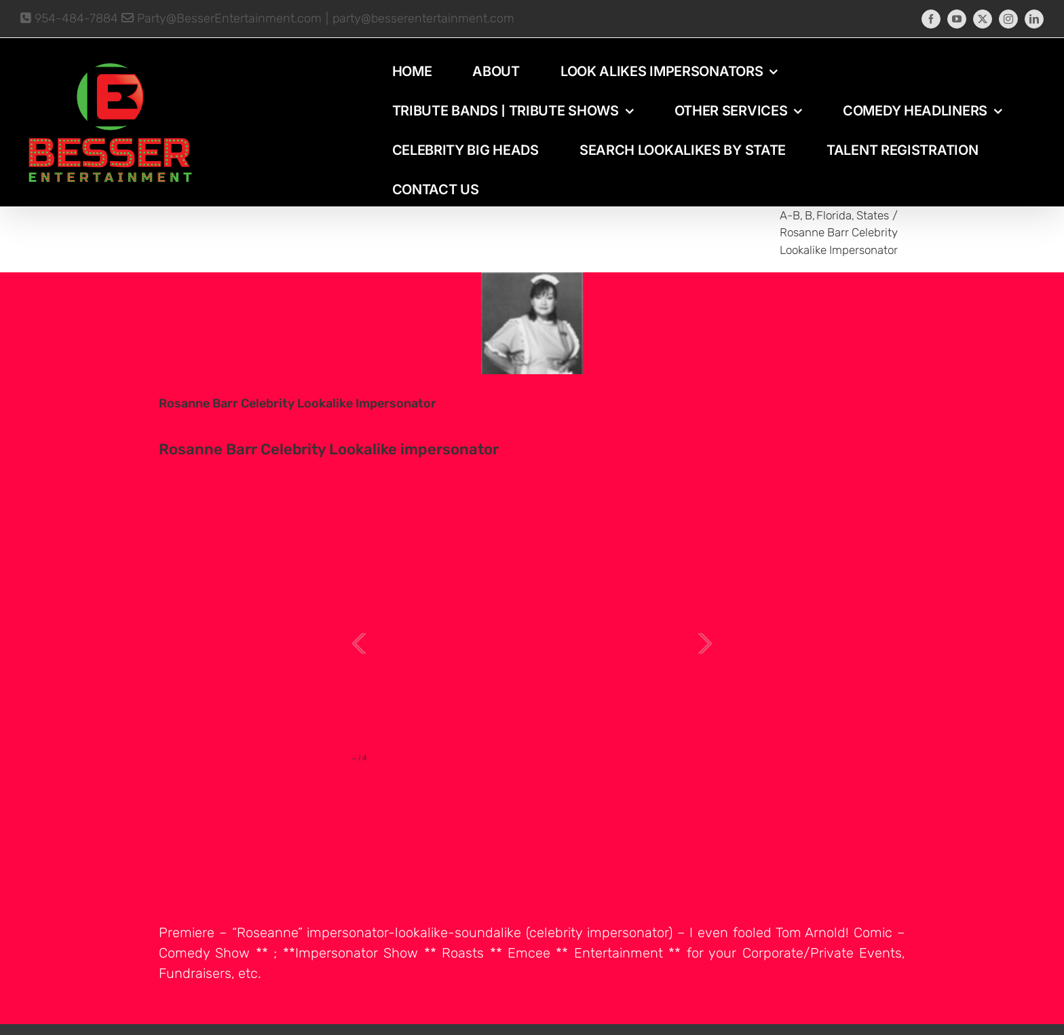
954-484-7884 (69, 18)
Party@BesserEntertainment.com (221, 18)
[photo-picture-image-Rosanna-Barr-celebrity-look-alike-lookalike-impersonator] (532, 323)
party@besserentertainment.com (423, 18)
